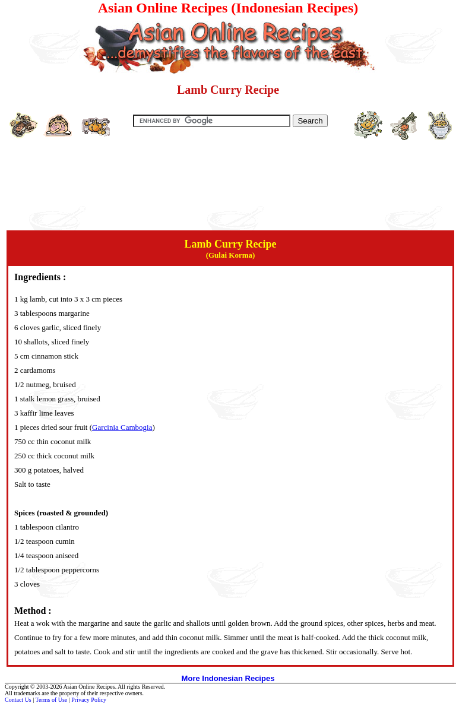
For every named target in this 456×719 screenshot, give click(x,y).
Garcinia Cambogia (122, 427)
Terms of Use (52, 699)
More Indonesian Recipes (228, 678)
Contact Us (18, 699)
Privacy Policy (88, 699)
